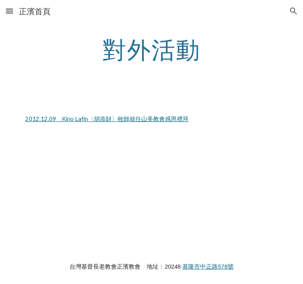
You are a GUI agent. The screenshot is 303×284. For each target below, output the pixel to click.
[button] (9, 11)
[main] (151, 49)
